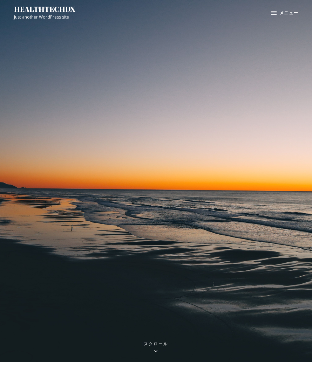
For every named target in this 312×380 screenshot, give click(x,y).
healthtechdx (44, 9)
